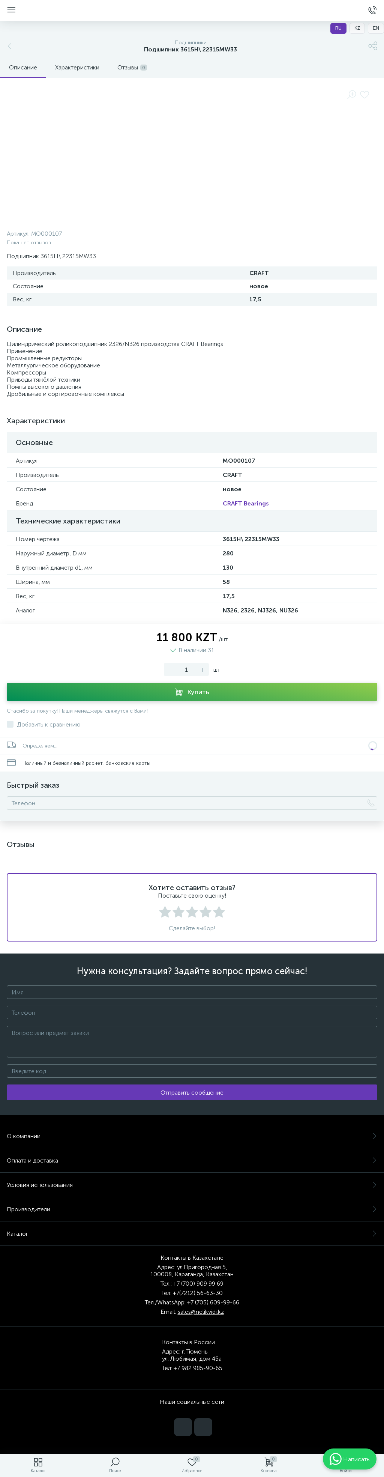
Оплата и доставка (192, 1160)
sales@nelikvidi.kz (201, 1311)
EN (376, 28)
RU (338, 28)
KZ (357, 28)
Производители (192, 1209)
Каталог (192, 1233)
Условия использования (192, 1184)
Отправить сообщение (192, 1092)
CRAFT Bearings (246, 503)
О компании (192, 1136)
